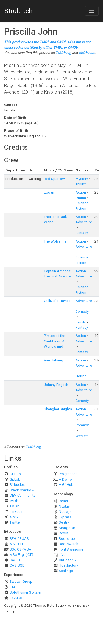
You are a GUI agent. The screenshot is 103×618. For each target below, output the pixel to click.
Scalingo (66, 571)
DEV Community (22, 495)
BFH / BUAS (19, 539)
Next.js (64, 506)
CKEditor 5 (67, 560)
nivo (62, 554)
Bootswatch (68, 544)
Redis (63, 533)
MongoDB (67, 528)
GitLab (15, 479)
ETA (13, 587)
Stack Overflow (22, 490)
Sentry (64, 522)
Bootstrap (67, 539)
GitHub (15, 474)
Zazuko (16, 598)
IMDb (14, 501)
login (71, 606)
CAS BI (15, 560)
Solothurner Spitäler (25, 592)
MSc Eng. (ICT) (21, 554)
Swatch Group (21, 581)
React (63, 501)
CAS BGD (17, 565)
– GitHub (66, 485)
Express (65, 517)
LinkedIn (16, 512)
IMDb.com (87, 53)
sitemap (9, 611)
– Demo (65, 479)
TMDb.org (63, 53)
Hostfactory (68, 565)
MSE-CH (16, 544)
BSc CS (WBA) (21, 549)
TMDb (14, 506)
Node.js (65, 512)
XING (14, 517)
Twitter (15, 522)
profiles (82, 606)
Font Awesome (71, 549)
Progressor (68, 474)
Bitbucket (17, 485)
